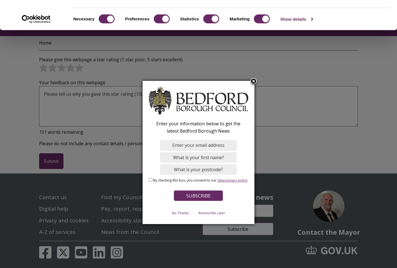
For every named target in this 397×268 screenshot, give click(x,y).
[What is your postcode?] (198, 169)
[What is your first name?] (198, 157)
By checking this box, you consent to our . (200, 180)
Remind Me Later (211, 212)
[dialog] (198, 152)
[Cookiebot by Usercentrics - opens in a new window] (36, 43)
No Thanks (180, 212)
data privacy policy (232, 180)
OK (350, 13)
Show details (293, 43)
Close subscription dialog (254, 81)
